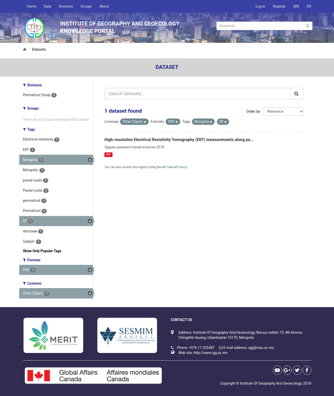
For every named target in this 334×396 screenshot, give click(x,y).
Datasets (39, 49)
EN (309, 6)
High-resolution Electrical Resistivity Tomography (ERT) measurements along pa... (179, 139)
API (164, 167)
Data (47, 6)
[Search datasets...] (197, 94)
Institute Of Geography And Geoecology (271, 383)
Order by (253, 111)
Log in (260, 6)
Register (279, 6)
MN (296, 6)
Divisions (66, 6)
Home (31, 6)
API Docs (180, 167)
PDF (108, 154)
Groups (86, 6)
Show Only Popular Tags (42, 251)
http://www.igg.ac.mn (211, 353)
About (104, 6)
